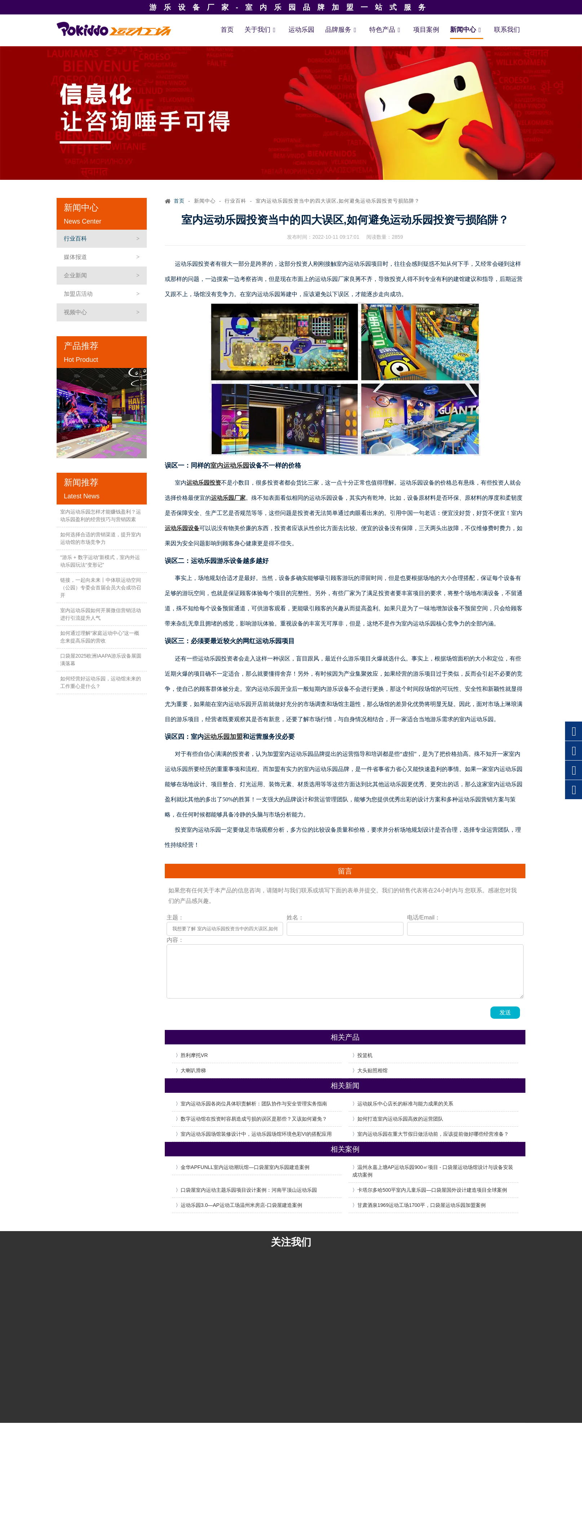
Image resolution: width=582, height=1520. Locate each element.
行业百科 (75, 238)
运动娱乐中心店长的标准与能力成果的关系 (405, 1104)
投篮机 (364, 1055)
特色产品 (385, 29)
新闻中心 (466, 29)
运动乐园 (301, 29)
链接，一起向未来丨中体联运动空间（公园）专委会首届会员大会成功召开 (100, 587)
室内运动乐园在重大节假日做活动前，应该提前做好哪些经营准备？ (433, 1134)
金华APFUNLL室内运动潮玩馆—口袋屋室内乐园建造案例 (245, 1167)
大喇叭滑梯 (193, 1070)
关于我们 (261, 29)
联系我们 (507, 29)
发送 (505, 1012)
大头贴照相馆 (372, 1070)
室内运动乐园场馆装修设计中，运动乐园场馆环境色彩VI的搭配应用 (256, 1134)
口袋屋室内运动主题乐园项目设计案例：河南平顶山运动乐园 (249, 1190)
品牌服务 (341, 29)
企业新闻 (75, 275)
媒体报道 (75, 257)
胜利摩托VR (194, 1055)
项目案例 (426, 29)
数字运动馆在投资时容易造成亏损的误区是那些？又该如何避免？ (254, 1119)
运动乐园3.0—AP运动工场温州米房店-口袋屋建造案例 (241, 1205)
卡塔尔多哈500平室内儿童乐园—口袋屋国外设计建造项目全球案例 (432, 1190)
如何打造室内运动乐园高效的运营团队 (400, 1119)
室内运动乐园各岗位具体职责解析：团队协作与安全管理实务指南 (254, 1104)
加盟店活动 (78, 294)
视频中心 (75, 312)
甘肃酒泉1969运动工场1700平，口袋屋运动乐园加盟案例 (421, 1205)
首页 (227, 29)
